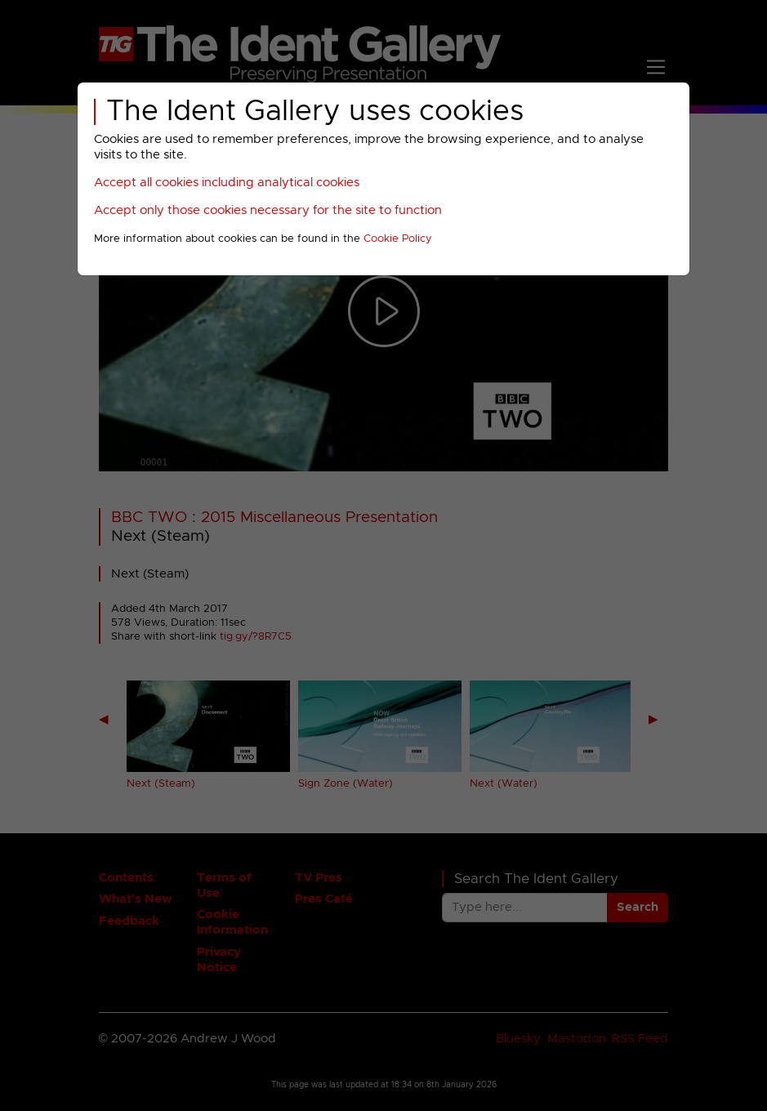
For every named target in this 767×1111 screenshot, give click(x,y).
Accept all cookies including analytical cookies (226, 182)
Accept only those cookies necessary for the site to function (268, 210)
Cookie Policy (397, 239)
